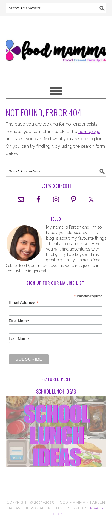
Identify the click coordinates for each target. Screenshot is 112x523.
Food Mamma (56, 47)
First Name (19, 321)
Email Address (24, 302)
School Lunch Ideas (56, 391)
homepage (89, 131)
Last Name (19, 338)
